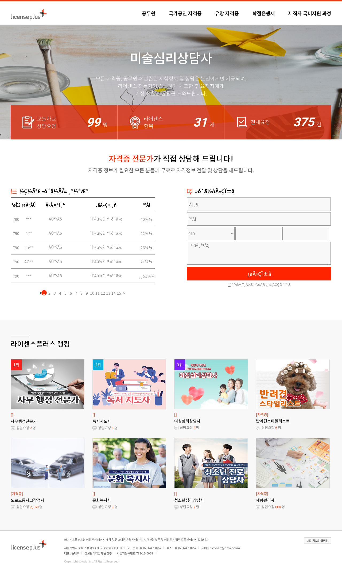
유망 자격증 (227, 13)
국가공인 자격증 (185, 13)
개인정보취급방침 (317, 540)
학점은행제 (263, 13)
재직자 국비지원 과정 (309, 13)
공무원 (149, 13)
